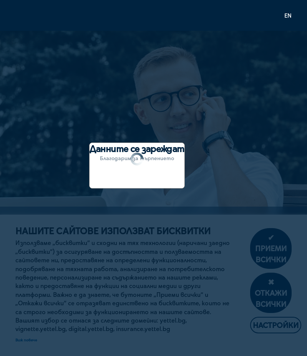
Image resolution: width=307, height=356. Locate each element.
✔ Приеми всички (271, 248)
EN (288, 15)
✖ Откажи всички (271, 292)
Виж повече (26, 340)
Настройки (276, 325)
